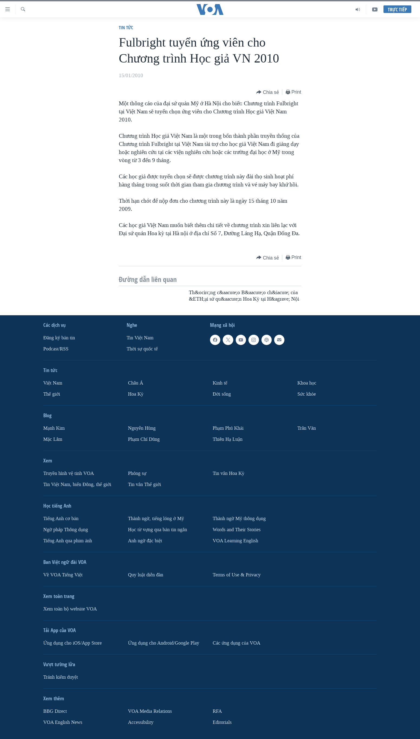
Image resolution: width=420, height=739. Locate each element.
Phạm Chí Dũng (144, 439)
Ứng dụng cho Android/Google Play (163, 643)
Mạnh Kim (54, 428)
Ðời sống (222, 394)
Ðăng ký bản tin (59, 338)
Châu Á (135, 383)
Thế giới (51, 394)
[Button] (267, 92)
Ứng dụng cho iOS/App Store (72, 643)
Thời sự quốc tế (142, 349)
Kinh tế (220, 383)
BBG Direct (55, 711)
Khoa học (306, 383)
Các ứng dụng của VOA (236, 643)
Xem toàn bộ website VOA (70, 609)
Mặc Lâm (52, 439)
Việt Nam (52, 383)
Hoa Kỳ (135, 394)
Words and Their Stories (237, 530)
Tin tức (126, 27)
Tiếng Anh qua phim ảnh (67, 541)
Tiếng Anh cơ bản (60, 518)
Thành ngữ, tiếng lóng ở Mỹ (156, 518)
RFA (217, 711)
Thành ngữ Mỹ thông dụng (239, 518)
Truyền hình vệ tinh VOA (68, 473)
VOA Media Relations (150, 711)
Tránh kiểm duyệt (60, 677)
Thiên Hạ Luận (227, 439)
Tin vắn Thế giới (144, 484)
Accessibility (140, 722)
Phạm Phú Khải (228, 428)
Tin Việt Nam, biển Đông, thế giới (77, 484)
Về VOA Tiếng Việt (63, 575)
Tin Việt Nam (140, 338)
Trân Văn (306, 428)
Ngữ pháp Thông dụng (65, 530)
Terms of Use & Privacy (237, 575)
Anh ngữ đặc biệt (145, 541)
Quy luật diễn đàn (145, 575)
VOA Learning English (235, 541)
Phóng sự (137, 473)
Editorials (222, 722)
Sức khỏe (306, 394)
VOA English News (62, 722)
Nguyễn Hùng (142, 428)
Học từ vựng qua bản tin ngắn (157, 530)
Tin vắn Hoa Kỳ (228, 473)
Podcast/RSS (55, 349)
